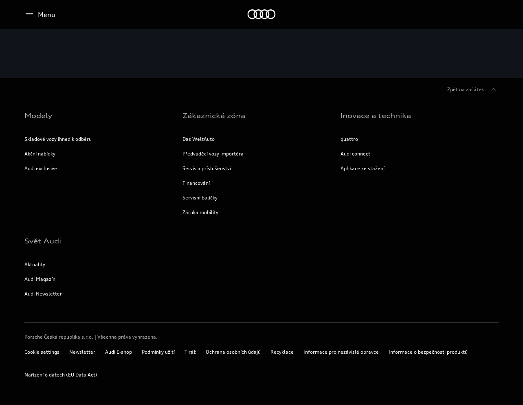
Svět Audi (42, 241)
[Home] (262, 14)
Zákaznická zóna (213, 116)
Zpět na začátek (473, 89)
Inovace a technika (376, 116)
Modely (38, 116)
